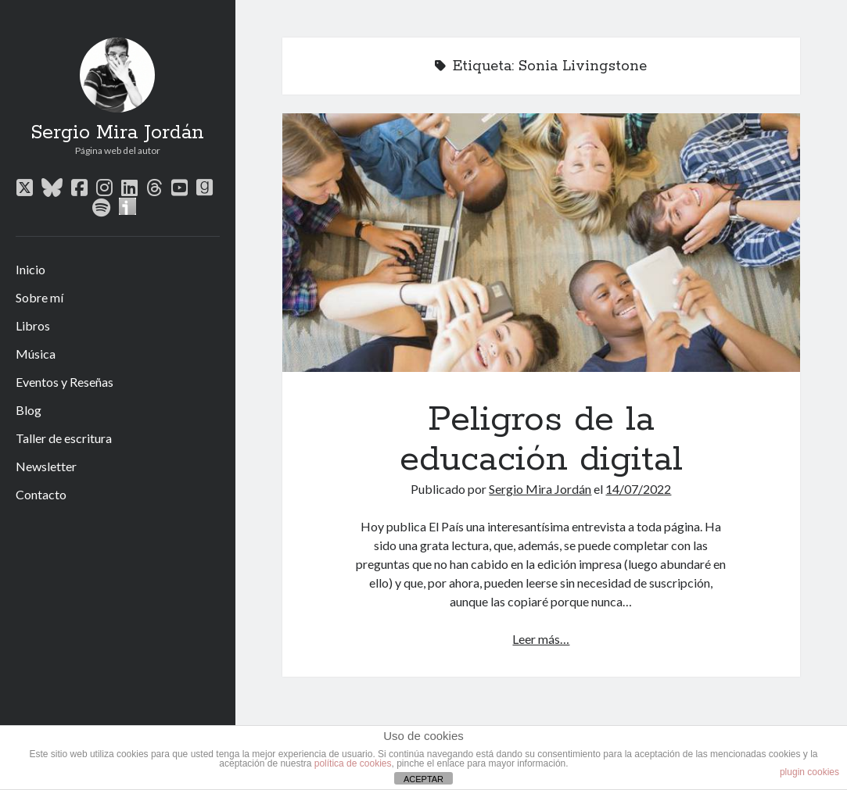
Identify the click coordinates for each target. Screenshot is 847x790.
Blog (28, 409)
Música (36, 353)
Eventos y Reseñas (64, 381)
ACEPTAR (423, 779)
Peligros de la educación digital (541, 242)
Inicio (30, 269)
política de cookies (353, 763)
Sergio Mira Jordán (117, 132)
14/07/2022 (638, 488)
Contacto (41, 494)
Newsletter (46, 466)
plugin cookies (809, 772)
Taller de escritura (64, 438)
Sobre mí (39, 297)
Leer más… (540, 638)
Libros (33, 325)
